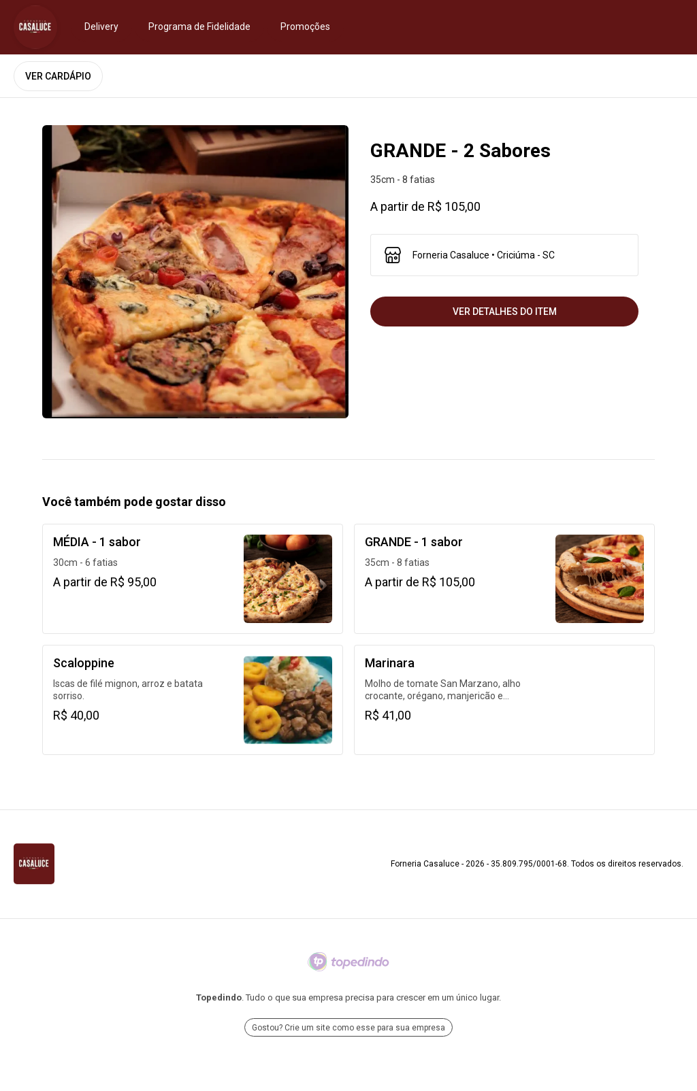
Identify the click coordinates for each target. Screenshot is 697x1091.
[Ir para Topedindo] (348, 961)
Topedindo (219, 997)
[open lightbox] (195, 271)
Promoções (305, 26)
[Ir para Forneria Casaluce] (35, 27)
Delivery (101, 26)
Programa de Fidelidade (199, 26)
